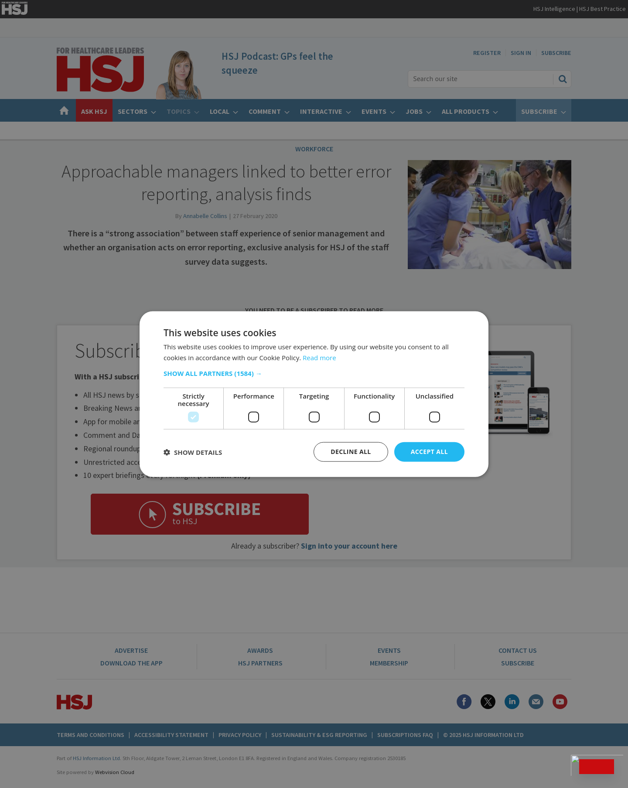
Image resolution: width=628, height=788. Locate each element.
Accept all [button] (429, 451)
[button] (314, 373)
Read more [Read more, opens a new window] (319, 357)
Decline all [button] (351, 451)
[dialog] (314, 394)
